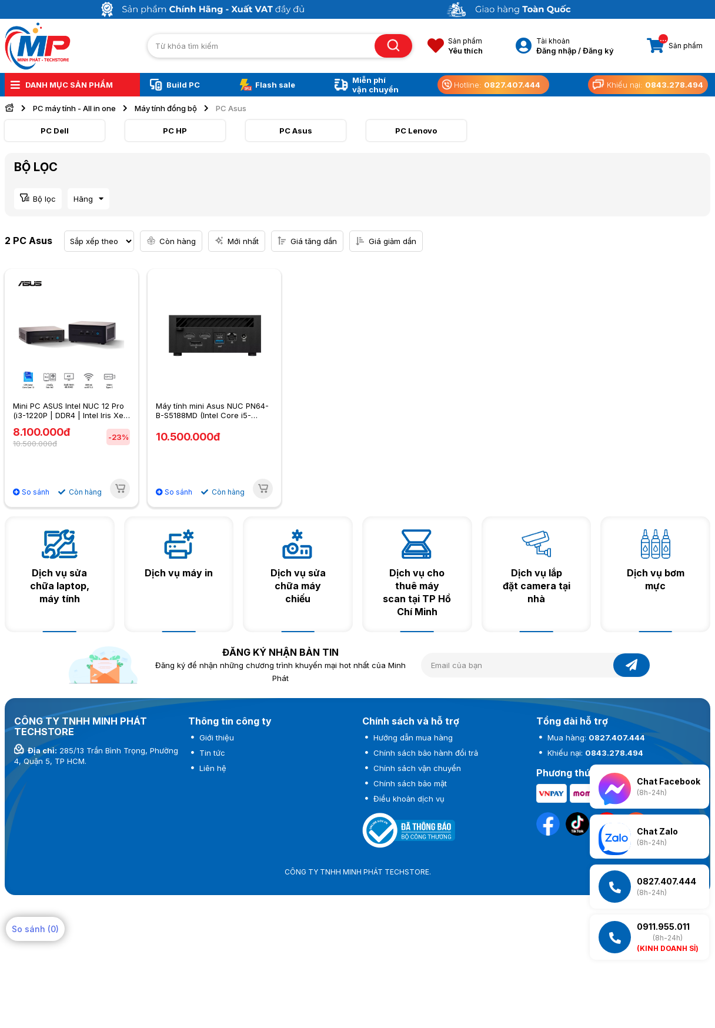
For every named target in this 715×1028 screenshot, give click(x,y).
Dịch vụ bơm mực (655, 579)
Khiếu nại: (594, 752)
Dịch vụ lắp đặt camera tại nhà (536, 586)
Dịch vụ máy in (179, 573)
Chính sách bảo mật (409, 783)
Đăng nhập (556, 50)
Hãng (83, 198)
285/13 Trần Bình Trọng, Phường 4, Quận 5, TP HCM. (96, 756)
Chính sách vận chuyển (416, 768)
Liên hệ (211, 768)
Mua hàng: (595, 737)
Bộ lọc (44, 198)
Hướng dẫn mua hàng (412, 737)
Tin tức (211, 752)
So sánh (31, 492)
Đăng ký (598, 50)
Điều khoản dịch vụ (408, 798)
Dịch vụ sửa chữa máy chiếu (298, 586)
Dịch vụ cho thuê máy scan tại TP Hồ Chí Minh (417, 592)
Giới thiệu (215, 737)
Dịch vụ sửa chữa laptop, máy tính (59, 586)
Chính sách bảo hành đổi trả (424, 752)
